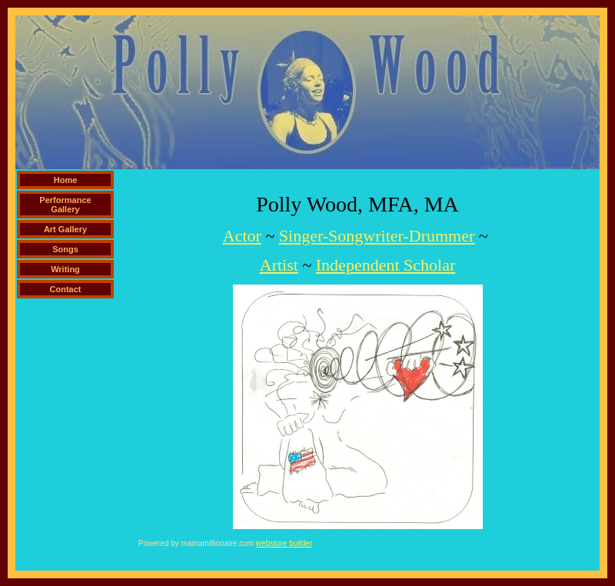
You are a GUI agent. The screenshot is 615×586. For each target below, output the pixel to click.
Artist (279, 265)
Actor (242, 235)
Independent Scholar (385, 265)
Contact (65, 289)
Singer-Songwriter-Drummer (377, 235)
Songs (65, 249)
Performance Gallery (65, 204)
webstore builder (284, 543)
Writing (65, 269)
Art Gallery (65, 229)
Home (66, 180)
